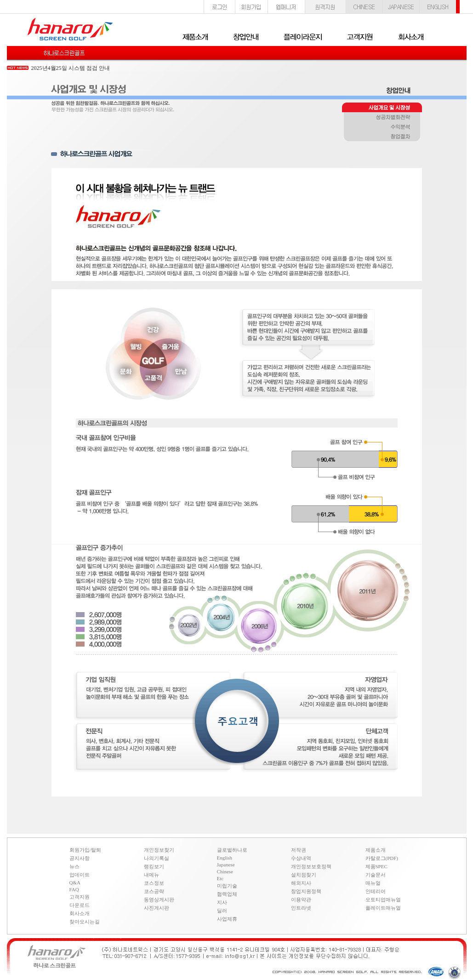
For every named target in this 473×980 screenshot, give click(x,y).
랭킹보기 (154, 866)
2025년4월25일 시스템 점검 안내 (70, 68)
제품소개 (375, 850)
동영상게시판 (159, 899)
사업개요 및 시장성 (382, 108)
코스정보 (154, 883)
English (225, 857)
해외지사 (301, 883)
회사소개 (79, 913)
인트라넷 (301, 908)
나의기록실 (156, 858)
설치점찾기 (303, 874)
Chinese (225, 871)
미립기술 (227, 885)
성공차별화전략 (382, 117)
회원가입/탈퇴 (85, 850)
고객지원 (79, 897)
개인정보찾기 (159, 850)
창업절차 (382, 137)
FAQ (74, 889)
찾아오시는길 (84, 921)
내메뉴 (151, 874)
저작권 (298, 850)
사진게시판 (156, 908)
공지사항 (79, 858)
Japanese (226, 864)
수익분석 (382, 127)
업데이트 (79, 874)
